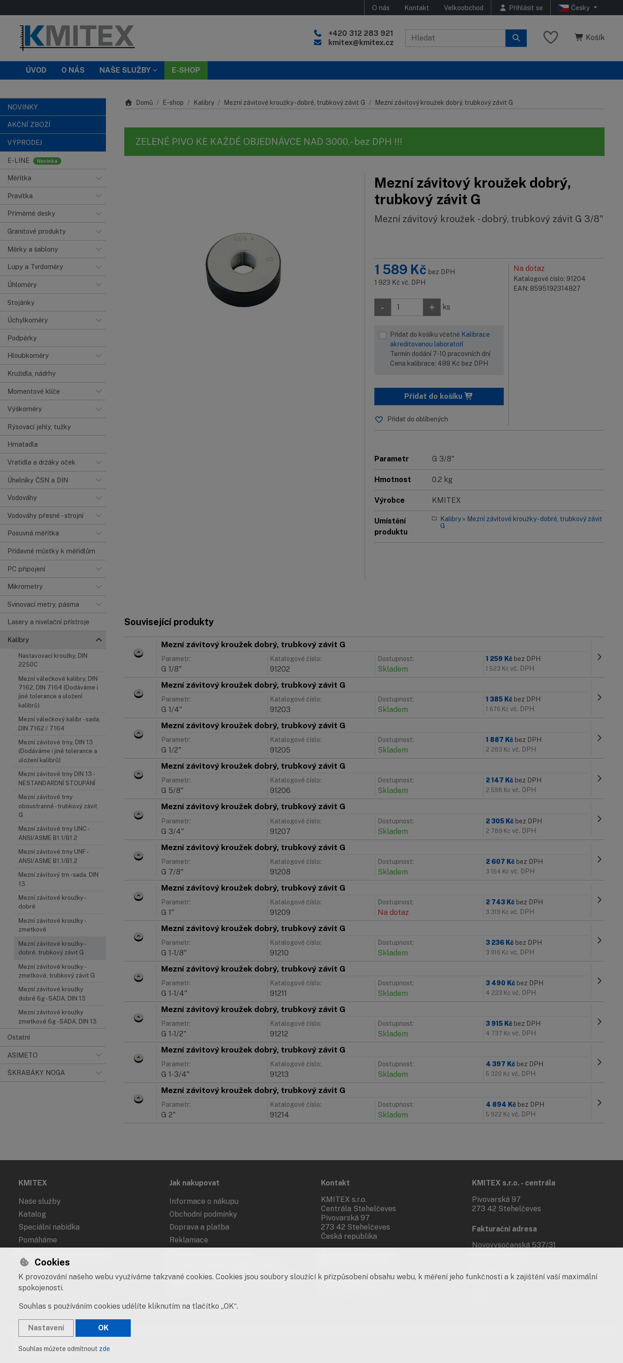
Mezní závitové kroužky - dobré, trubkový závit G (52, 948)
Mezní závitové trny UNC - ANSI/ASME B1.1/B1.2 (53, 833)
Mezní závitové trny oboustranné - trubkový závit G (57, 806)
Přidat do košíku (438, 396)
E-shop (173, 102)
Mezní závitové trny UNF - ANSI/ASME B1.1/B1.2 (53, 856)
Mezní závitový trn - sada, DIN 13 (58, 879)
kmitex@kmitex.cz (361, 42)
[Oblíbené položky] (550, 38)
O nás (381, 8)
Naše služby (39, 1201)
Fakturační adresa (504, 1229)
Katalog (32, 1214)
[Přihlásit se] (520, 7)
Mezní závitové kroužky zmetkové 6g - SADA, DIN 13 (57, 1016)
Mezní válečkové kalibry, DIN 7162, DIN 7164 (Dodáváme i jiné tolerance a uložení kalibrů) (58, 692)
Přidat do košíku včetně (445, 349)
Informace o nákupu (204, 1201)
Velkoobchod (463, 8)
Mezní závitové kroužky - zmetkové (52, 925)
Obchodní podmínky (203, 1214)
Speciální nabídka (49, 1227)
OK (103, 1327)
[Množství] (407, 307)
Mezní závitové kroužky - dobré (52, 902)
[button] (98, 178)
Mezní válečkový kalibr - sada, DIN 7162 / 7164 (59, 723)
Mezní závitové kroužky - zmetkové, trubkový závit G (56, 971)
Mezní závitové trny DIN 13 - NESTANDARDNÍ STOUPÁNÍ (56, 778)
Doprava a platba (199, 1227)
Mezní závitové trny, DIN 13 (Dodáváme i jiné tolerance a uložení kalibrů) (57, 751)
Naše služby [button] (125, 70)
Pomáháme (37, 1240)
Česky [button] (575, 8)
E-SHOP (186, 70)
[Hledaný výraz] (455, 38)
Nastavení (46, 1327)
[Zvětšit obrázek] (239, 260)
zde (104, 1348)
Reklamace (188, 1240)
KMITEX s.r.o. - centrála (513, 1183)
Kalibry (203, 102)
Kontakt (416, 8)
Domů (138, 102)
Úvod (36, 70)
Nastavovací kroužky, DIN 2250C (52, 660)
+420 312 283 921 (360, 33)
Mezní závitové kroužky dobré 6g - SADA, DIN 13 (52, 993)
